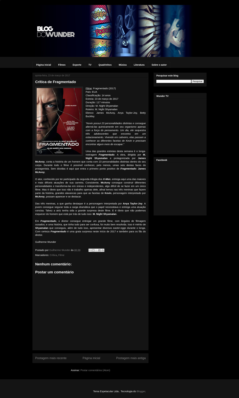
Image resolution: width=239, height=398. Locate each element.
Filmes (61, 64)
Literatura (139, 64)
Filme (61, 255)
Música (122, 64)
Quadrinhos (105, 64)
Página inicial (43, 64)
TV (89, 64)
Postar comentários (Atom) (95, 370)
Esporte (77, 64)
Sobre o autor (159, 64)
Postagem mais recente (51, 358)
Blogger (141, 391)
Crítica (53, 255)
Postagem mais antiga (131, 358)
